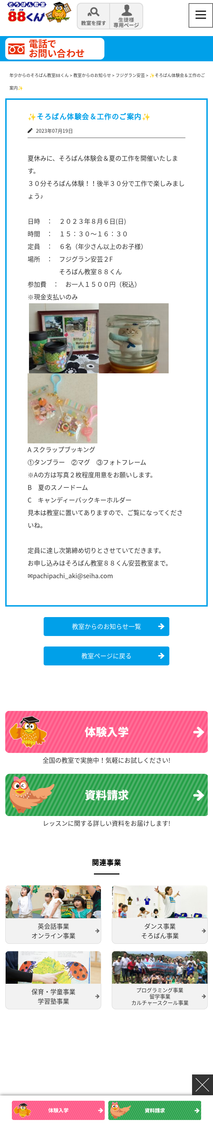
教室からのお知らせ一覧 (106, 626)
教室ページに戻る (106, 656)
